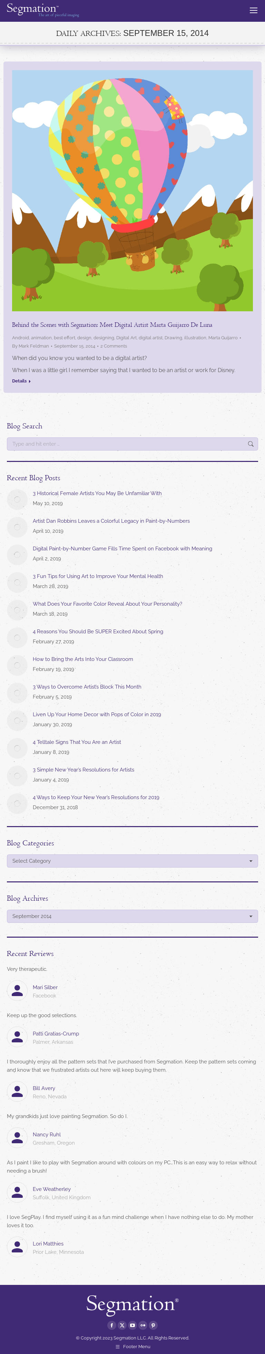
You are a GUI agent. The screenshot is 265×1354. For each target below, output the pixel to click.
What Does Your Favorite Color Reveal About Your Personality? (107, 604)
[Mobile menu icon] (253, 10)
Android (20, 337)
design (84, 337)
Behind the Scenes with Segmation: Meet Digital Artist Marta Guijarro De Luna (112, 325)
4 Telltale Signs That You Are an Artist (77, 742)
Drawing (173, 337)
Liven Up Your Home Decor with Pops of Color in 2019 (97, 714)
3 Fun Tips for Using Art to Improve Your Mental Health (98, 576)
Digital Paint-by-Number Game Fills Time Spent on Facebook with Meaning (122, 549)
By (30, 346)
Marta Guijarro (223, 337)
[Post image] (17, 499)
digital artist (151, 337)
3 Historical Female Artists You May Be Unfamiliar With (97, 493)
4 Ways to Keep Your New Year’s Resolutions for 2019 (96, 797)
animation (41, 337)
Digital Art (126, 337)
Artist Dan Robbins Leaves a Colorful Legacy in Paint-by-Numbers (111, 521)
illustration (195, 337)
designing (104, 337)
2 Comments (113, 346)
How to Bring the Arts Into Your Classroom (83, 659)
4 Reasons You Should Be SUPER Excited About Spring (98, 631)
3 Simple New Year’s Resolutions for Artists (83, 770)
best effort (64, 337)
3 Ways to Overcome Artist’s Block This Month (87, 687)
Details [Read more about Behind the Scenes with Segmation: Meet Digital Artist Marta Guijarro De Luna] (19, 381)
